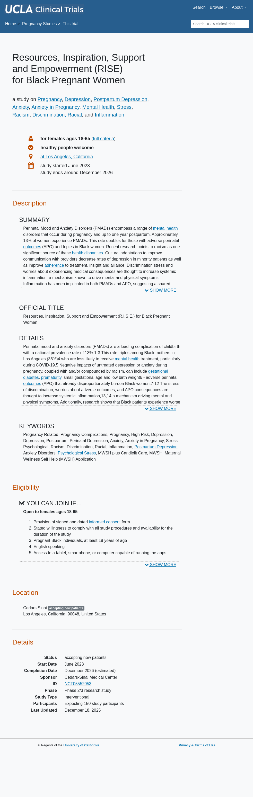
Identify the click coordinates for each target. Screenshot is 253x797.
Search (199, 7)
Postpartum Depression (120, 99)
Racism (21, 115)
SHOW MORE (160, 290)
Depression (78, 99)
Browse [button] (217, 7)
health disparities (87, 253)
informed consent (105, 522)
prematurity (51, 377)
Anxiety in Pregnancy (55, 107)
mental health (165, 228)
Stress (124, 107)
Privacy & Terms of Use (197, 745)
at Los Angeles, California (66, 156)
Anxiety (20, 107)
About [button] (238, 7)
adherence (54, 265)
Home (10, 24)
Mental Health (98, 107)
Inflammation (109, 115)
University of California (81, 745)
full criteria (103, 138)
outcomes (32, 247)
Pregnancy (50, 99)
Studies (39, 24)
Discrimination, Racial (57, 115)
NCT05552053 (78, 684)
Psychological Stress (77, 453)
